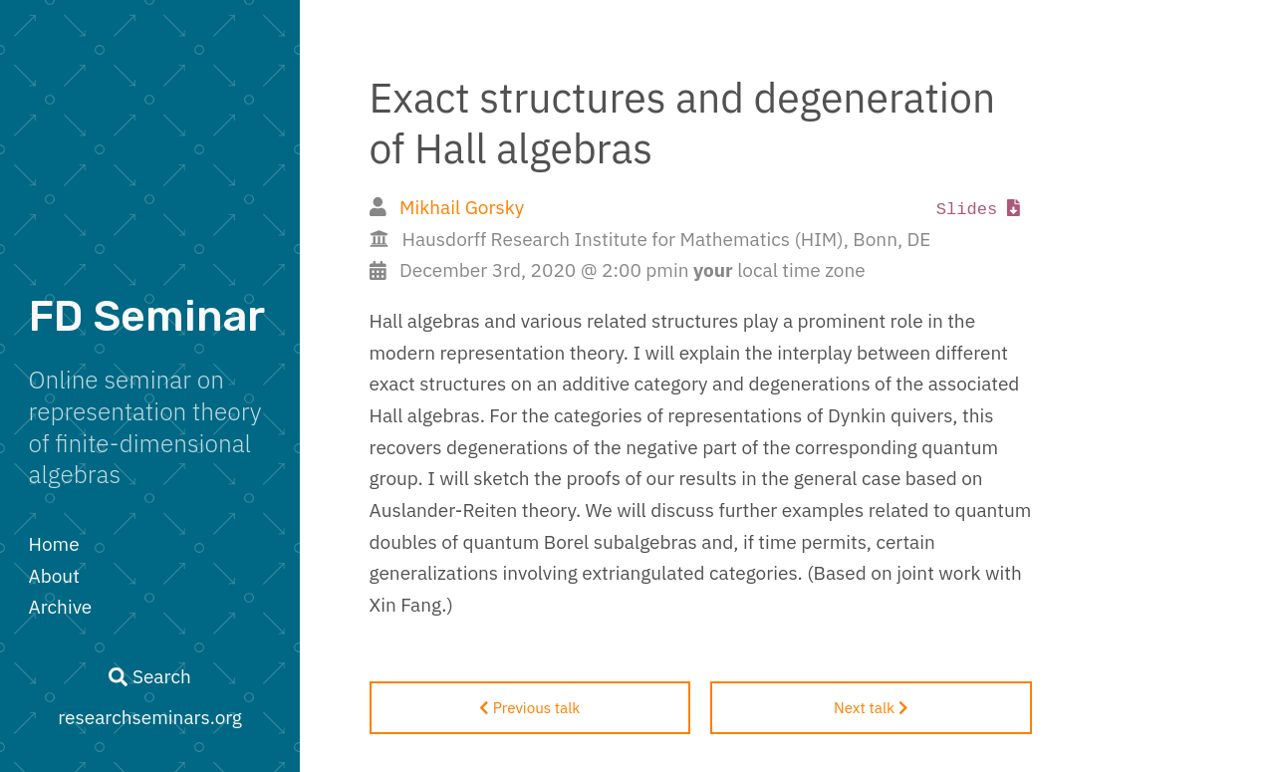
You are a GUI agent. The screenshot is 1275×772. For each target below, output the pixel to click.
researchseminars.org (150, 717)
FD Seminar (147, 316)
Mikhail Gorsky (461, 207)
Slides (978, 209)
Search (149, 676)
